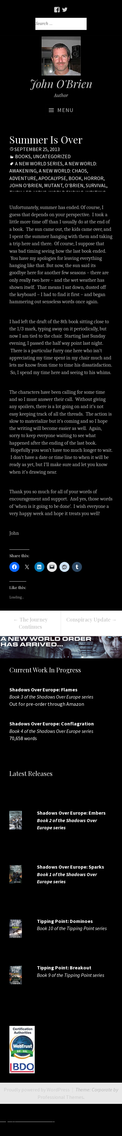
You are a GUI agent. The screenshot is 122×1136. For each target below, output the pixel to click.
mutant (53, 185)
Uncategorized (52, 156)
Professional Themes (61, 1097)
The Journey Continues (30, 623)
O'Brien (74, 185)
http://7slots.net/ (75, 1120)
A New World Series (39, 163)
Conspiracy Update (91, 619)
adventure (22, 178)
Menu (65, 110)
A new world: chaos (63, 171)
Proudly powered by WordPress (37, 1089)
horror (94, 178)
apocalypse (52, 178)
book (75, 178)
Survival (96, 185)
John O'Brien (25, 185)
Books (23, 156)
